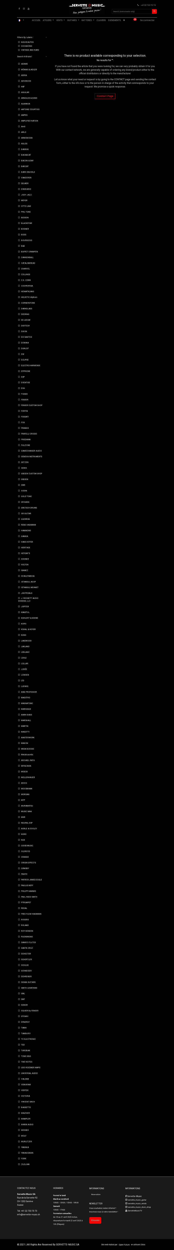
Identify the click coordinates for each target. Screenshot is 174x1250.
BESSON (25, 218)
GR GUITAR (26, 513)
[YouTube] (28, 9)
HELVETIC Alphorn (29, 297)
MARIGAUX (26, 709)
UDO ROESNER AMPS (30, 1068)
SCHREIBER (26, 977)
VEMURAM (26, 1085)
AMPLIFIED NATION (29, 121)
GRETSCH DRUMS (29, 508)
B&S (23, 246)
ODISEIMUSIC (27, 846)
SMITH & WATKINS (29, 988)
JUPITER (25, 607)
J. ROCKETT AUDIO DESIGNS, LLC (28, 599)
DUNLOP (25, 348)
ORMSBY (25, 868)
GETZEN (25, 462)
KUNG (23, 635)
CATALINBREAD (28, 263)
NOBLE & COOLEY (29, 829)
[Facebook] (19, 9)
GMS (23, 485)
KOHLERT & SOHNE (29, 618)
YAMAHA (25, 1147)
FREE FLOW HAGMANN (31, 914)
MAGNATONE (27, 703)
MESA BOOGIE (27, 749)
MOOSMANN (26, 789)
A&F (23, 87)
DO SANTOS (26, 337)
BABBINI (25, 149)
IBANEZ (24, 570)
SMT (23, 999)
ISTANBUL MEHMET (30, 587)
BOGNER (25, 229)
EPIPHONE (25, 371)
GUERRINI (25, 519)
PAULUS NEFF (27, 885)
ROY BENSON (27, 931)
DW (22, 354)
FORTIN (24, 411)
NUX (23, 840)
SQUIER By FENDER (30, 1011)
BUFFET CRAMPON (29, 252)
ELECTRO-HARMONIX (30, 366)
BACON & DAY (27, 161)
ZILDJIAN (25, 1164)
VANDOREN (26, 178)
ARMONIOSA (26, 138)
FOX (23, 422)
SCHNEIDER (26, 971)
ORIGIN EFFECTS (28, 863)
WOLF (23, 1136)
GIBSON (24, 479)
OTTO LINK (26, 206)
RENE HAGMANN (28, 525)
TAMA (23, 1028)
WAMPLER (25, 1119)
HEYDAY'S (25, 553)
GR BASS (25, 502)
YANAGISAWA (27, 1153)
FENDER (24, 400)
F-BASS (24, 394)
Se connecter (147, 20)
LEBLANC (25, 652)
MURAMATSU (27, 806)
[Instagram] (24, 9)
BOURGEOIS (26, 240)
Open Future (124, 1244)
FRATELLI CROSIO (29, 434)
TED (23, 1045)
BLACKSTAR (26, 223)
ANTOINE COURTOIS (30, 109)
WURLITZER (26, 1142)
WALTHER (25, 1113)
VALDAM (25, 1079)
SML (23, 994)
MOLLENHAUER (28, 777)
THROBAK (25, 1050)
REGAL (24, 908)
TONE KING (26, 1056)
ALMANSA (25, 104)
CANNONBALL (27, 257)
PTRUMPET (26, 903)
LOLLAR (24, 664)
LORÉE (24, 669)
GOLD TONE (26, 496)
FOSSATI (25, 417)
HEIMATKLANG (27, 292)
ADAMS (24, 64)
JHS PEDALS (26, 593)
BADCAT (25, 166)
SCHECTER (26, 954)
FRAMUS (25, 428)
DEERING (25, 314)
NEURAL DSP (27, 823)
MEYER (24, 200)
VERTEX (25, 1090)
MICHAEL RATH (28, 760)
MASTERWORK (27, 737)
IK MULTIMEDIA (28, 576)
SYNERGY (25, 1022)
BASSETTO (26, 1107)
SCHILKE (25, 965)
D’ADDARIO (26, 189)
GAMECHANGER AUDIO (31, 451)
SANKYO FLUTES (28, 942)
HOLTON (25, 565)
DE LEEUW (26, 320)
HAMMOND (26, 531)
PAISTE (24, 874)
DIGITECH (25, 326)
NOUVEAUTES (27, 42)
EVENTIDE (25, 383)
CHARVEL (25, 269)
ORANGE (25, 857)
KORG (23, 624)
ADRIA (24, 75)
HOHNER (25, 559)
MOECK (24, 772)
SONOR (24, 1005)
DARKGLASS (26, 309)
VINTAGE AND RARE (30, 50)
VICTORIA (25, 1096)
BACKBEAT (26, 155)
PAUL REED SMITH (29, 897)
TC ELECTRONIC (28, 1039)
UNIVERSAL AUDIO (29, 1073)
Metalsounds (27, 755)
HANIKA (24, 536)
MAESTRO (25, 698)
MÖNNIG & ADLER (29, 70)
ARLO (23, 132)
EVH (23, 388)
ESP (23, 377)
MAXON (24, 743)
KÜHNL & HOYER (28, 629)
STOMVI (24, 1016)
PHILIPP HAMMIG (28, 891)
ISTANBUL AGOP (28, 582)
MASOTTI (25, 732)
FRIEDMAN (26, 439)
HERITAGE (25, 548)
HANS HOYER (27, 542)
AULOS (24, 144)
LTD (22, 681)
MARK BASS (26, 715)
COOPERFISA (27, 286)
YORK (23, 1159)
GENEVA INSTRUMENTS (31, 457)
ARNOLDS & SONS (29, 98)
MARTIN (24, 726)
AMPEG (24, 115)
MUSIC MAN (26, 811)
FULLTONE (25, 445)
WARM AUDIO (27, 1124)
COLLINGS (25, 274)
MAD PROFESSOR (29, 692)
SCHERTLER (26, 959)
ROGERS (25, 920)
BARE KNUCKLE (28, 172)
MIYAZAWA (26, 766)
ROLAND (25, 925)
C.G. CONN (26, 280)
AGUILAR (25, 92)
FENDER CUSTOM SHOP (31, 405)
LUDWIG (24, 686)
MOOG (24, 783)
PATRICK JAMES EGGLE (31, 880)
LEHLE (24, 658)
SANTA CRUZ (27, 948)
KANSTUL (25, 612)
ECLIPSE (25, 360)
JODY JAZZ (26, 195)
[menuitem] (36, 20)
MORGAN (25, 794)
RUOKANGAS (27, 937)
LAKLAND (25, 646)
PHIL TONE (26, 212)
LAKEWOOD (26, 641)
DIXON (24, 331)
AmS (23, 126)
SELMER (25, 183)
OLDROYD (25, 851)
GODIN (24, 491)
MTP (23, 800)
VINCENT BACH (28, 1102)
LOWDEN (25, 675)
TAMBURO (26, 1033)
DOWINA (25, 343)
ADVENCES (26, 81)
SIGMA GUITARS (28, 982)
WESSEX (25, 1130)
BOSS (23, 235)
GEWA (24, 468)
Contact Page (105, 96)
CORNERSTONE (28, 303)
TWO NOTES (26, 1062)
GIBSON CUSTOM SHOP (31, 474)
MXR (23, 817)
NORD (23, 834)
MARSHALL (26, 720)
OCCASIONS (26, 46)
